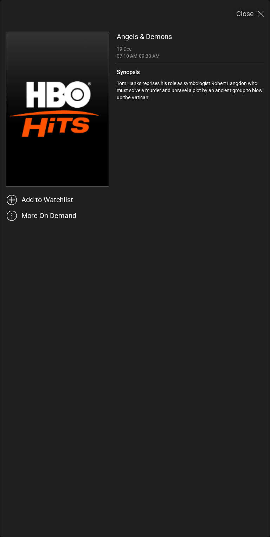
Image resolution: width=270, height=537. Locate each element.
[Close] (250, 14)
